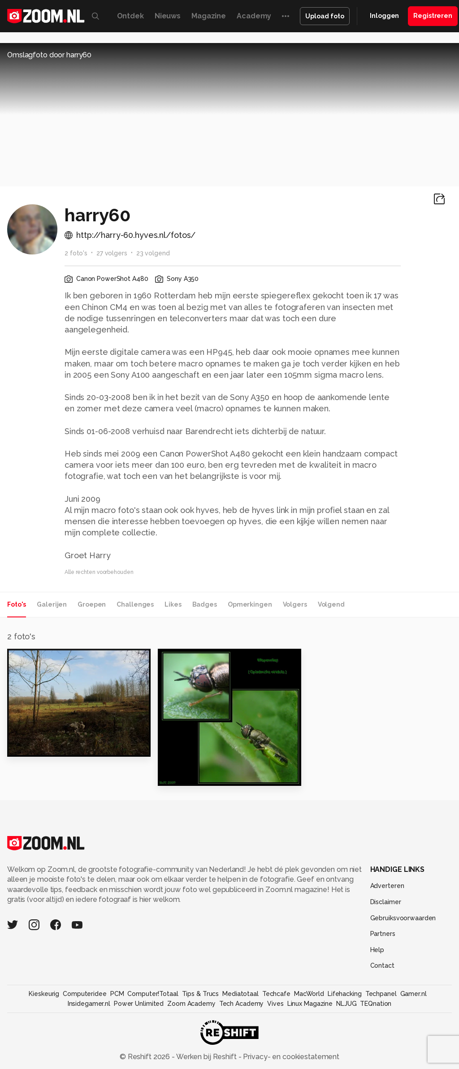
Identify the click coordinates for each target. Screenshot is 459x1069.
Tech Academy (241, 1003)
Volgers (295, 604)
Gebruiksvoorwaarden (403, 918)
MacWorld (309, 993)
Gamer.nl (413, 993)
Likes (173, 604)
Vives (275, 1003)
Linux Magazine (310, 1003)
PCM (117, 993)
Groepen (92, 604)
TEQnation (375, 1003)
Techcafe (276, 993)
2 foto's (76, 253)
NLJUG (346, 1003)
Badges (204, 604)
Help (377, 949)
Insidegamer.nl (89, 1003)
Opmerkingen (250, 604)
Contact (382, 965)
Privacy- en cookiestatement (290, 1056)
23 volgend (153, 253)
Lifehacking (345, 993)
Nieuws (168, 16)
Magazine (208, 16)
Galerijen (52, 604)
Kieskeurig (44, 993)
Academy (254, 16)
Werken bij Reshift (206, 1056)
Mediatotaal (240, 993)
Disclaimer (385, 901)
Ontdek (130, 16)
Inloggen (384, 15)
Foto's (16, 604)
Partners (382, 933)
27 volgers (111, 253)
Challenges (135, 604)
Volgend (331, 604)
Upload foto (324, 16)
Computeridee (85, 993)
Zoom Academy (191, 1003)
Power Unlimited (139, 1003)
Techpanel (381, 993)
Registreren (432, 15)
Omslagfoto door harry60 (49, 55)
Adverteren (387, 885)
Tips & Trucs (200, 993)
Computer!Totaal (152, 993)
